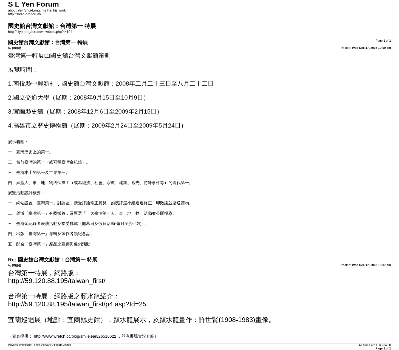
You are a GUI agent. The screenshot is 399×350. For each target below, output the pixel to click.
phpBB (26, 344)
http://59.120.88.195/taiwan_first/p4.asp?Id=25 (77, 304)
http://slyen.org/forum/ (24, 14)
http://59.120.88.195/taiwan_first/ (56, 280)
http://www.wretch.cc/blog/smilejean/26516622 (75, 336)
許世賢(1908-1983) (227, 319)
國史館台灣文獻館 (74, 55)
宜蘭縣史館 (83, 319)
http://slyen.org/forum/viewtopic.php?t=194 (40, 32)
